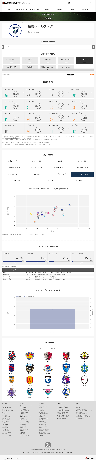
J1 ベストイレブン (61, 409)
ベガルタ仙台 (23, 409)
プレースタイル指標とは (81, 413)
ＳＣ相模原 (41, 410)
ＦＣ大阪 (41, 419)
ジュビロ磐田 (23, 426)
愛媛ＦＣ (41, 427)
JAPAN (47, 9)
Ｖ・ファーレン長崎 (6, 435)
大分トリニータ (23, 433)
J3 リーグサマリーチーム (63, 415)
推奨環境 (39, 449)
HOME (9, 9)
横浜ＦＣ (22, 418)
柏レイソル (4, 412)
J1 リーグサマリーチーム (63, 406)
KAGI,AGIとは (79, 412)
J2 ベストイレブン (61, 413)
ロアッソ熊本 (42, 432)
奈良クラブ (41, 421)
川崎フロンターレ (6, 418)
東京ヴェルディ (5, 415)
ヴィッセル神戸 (5, 429)
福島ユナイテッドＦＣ (44, 406)
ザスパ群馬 (41, 409)
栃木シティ (22, 415)
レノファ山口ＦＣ (43, 424)
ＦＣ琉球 (41, 435)
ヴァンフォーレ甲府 (24, 421)
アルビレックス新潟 (24, 423)
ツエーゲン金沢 (42, 415)
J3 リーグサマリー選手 (62, 416)
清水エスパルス (5, 421)
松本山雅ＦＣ (42, 412)
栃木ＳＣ (41, 407)
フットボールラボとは (81, 409)
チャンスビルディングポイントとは (84, 410)
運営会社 (55, 449)
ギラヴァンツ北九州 (43, 430)
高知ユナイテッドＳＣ (44, 429)
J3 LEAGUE (41, 403)
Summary (59, 403)
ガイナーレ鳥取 (42, 423)
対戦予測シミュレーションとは (83, 416)
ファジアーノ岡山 (6, 430)
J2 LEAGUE (22, 403)
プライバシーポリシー (47, 449)
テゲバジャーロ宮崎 (24, 435)
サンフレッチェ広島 (6, 432)
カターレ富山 (23, 424)
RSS (92, 74)
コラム (77, 406)
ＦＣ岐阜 (41, 416)
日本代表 (78, 407)
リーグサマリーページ (39, 139)
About (72, 9)
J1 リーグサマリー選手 (62, 407)
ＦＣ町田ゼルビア (6, 416)
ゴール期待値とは (80, 418)
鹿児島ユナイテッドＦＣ (44, 433)
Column (59, 9)
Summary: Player (34, 9)
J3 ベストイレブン (61, 418)
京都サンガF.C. (5, 424)
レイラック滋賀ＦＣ (43, 418)
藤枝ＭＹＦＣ (23, 427)
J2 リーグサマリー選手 (62, 412)
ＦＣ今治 (22, 430)
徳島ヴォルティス (24, 429)
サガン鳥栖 (22, 432)
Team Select (85, 9)
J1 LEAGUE (4, 403)
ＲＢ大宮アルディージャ (26, 416)
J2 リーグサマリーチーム (63, 410)
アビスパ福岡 (5, 433)
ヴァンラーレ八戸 (24, 407)
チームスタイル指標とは (11, 138)
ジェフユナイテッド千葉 (7, 410)
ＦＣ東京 (4, 413)
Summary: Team (21, 9)
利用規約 (34, 449)
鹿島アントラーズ (6, 406)
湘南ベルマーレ (23, 419)
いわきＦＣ (22, 413)
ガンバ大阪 (4, 426)
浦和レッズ (4, 409)
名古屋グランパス (6, 423)
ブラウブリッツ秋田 (24, 410)
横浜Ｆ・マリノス (6, 419)
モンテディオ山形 (24, 412)
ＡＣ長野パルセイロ (43, 413)
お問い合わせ (61, 449)
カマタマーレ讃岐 (43, 426)
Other (77, 403)
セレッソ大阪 (5, 427)
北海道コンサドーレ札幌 (26, 406)
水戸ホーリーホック (6, 407)
